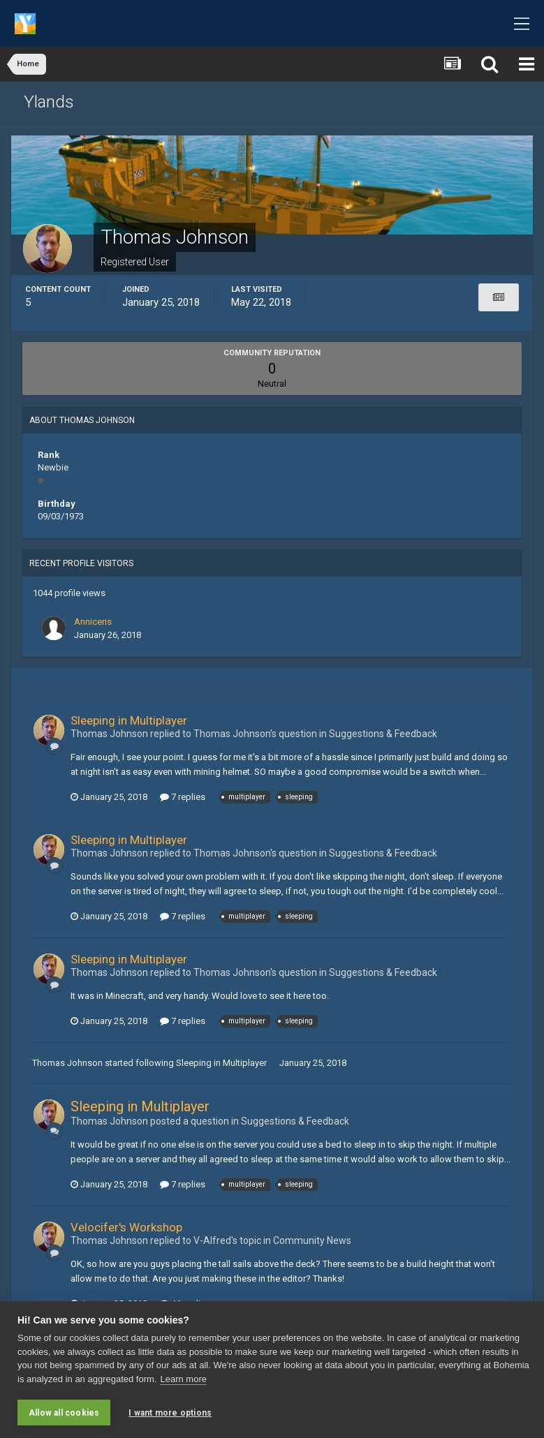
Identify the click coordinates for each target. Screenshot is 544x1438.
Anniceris (93, 621)
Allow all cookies (64, 1413)
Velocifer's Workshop (126, 1227)
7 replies (182, 797)
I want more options (170, 1413)
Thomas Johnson (67, 1063)
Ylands (49, 102)
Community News (312, 1240)
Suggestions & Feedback (383, 733)
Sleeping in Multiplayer (129, 720)
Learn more (183, 1379)
